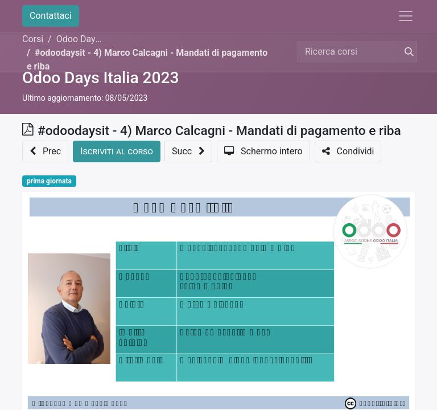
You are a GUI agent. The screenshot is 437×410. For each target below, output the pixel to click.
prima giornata (49, 181)
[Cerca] (407, 52)
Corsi (32, 39)
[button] (45, 151)
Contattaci (51, 15)
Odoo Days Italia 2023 (100, 77)
